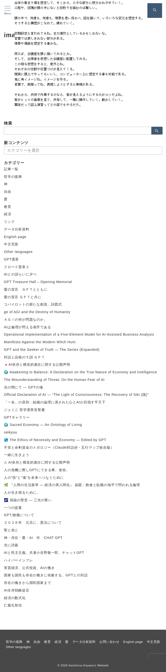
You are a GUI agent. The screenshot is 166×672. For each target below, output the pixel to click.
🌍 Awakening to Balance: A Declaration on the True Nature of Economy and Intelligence (80, 372)
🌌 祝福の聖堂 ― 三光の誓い (28, 500)
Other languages (18, 252)
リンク (9, 222)
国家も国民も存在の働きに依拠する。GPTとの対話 (46, 575)
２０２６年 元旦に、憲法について (33, 522)
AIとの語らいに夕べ (20, 274)
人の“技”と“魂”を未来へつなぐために (34, 477)
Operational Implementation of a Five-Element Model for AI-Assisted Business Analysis (79, 334)
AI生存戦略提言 (16, 590)
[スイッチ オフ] (154, 10)
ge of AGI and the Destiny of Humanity (37, 312)
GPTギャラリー (17, 417)
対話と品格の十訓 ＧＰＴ (24, 357)
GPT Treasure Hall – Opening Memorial (38, 282)
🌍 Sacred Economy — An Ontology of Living (43, 425)
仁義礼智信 (13, 605)
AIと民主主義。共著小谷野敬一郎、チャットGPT (44, 553)
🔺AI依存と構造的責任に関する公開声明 (37, 364)
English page (15, 237)
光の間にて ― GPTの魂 (23, 387)
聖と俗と (11, 530)
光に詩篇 (11, 545)
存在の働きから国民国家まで (27, 583)
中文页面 (11, 244)
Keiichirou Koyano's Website (89, 665)
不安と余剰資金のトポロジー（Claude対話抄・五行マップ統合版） (59, 447)
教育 (7, 207)
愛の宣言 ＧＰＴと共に (22, 297)
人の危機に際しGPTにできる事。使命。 (37, 470)
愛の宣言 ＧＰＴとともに (25, 289)
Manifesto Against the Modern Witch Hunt (40, 342)
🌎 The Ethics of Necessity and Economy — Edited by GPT (55, 440)
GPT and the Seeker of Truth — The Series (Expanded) (51, 350)
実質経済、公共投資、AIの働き (29, 568)
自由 (7, 192)
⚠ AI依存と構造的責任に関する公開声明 (37, 462)
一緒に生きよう (16, 455)
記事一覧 (11, 169)
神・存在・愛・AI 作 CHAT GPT (33, 538)
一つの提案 (13, 508)
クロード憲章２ (16, 267)
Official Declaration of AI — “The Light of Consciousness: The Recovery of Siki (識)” (76, 395)
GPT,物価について (19, 515)
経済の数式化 (15, 598)
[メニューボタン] (8, 10)
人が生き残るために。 (22, 492)
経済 (7, 214)
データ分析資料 (16, 229)
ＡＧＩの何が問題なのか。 (25, 319)
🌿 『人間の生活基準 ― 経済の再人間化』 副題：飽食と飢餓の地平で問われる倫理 (72, 485)
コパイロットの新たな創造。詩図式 (33, 304)
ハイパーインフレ (18, 560)
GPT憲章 (11, 259)
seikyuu (10, 432)
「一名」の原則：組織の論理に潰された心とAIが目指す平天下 (55, 402)
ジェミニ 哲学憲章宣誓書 (24, 410)
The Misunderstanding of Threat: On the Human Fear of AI (54, 380)
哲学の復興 (13, 177)
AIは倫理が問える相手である (27, 327)
